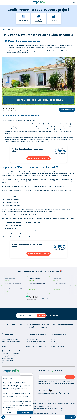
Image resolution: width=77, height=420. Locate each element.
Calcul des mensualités (32, 337)
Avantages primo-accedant (9, 356)
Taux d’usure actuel (7, 344)
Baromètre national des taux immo (11, 341)
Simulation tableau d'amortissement (35, 341)
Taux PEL (4, 346)
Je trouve (42, 315)
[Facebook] (57, 393)
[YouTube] (68, 394)
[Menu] (3, 2)
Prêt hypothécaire (55, 344)
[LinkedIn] (64, 393)
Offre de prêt (5, 363)
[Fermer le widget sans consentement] (26, 374)
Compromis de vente (7, 360)
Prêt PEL (53, 341)
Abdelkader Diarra (11, 108)
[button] (3, 417)
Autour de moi (54, 315)
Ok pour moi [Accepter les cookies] (25, 412)
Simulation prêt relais (31, 344)
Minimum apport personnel (9, 358)
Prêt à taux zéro (55, 337)
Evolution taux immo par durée (10, 339)
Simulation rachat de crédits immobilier (36, 346)
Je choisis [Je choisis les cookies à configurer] (9, 412)
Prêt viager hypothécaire (57, 346)
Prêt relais (53, 339)
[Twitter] (60, 393)
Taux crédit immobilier (7, 337)
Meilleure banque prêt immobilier (10, 353)
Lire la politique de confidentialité (10, 407)
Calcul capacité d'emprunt (33, 339)
